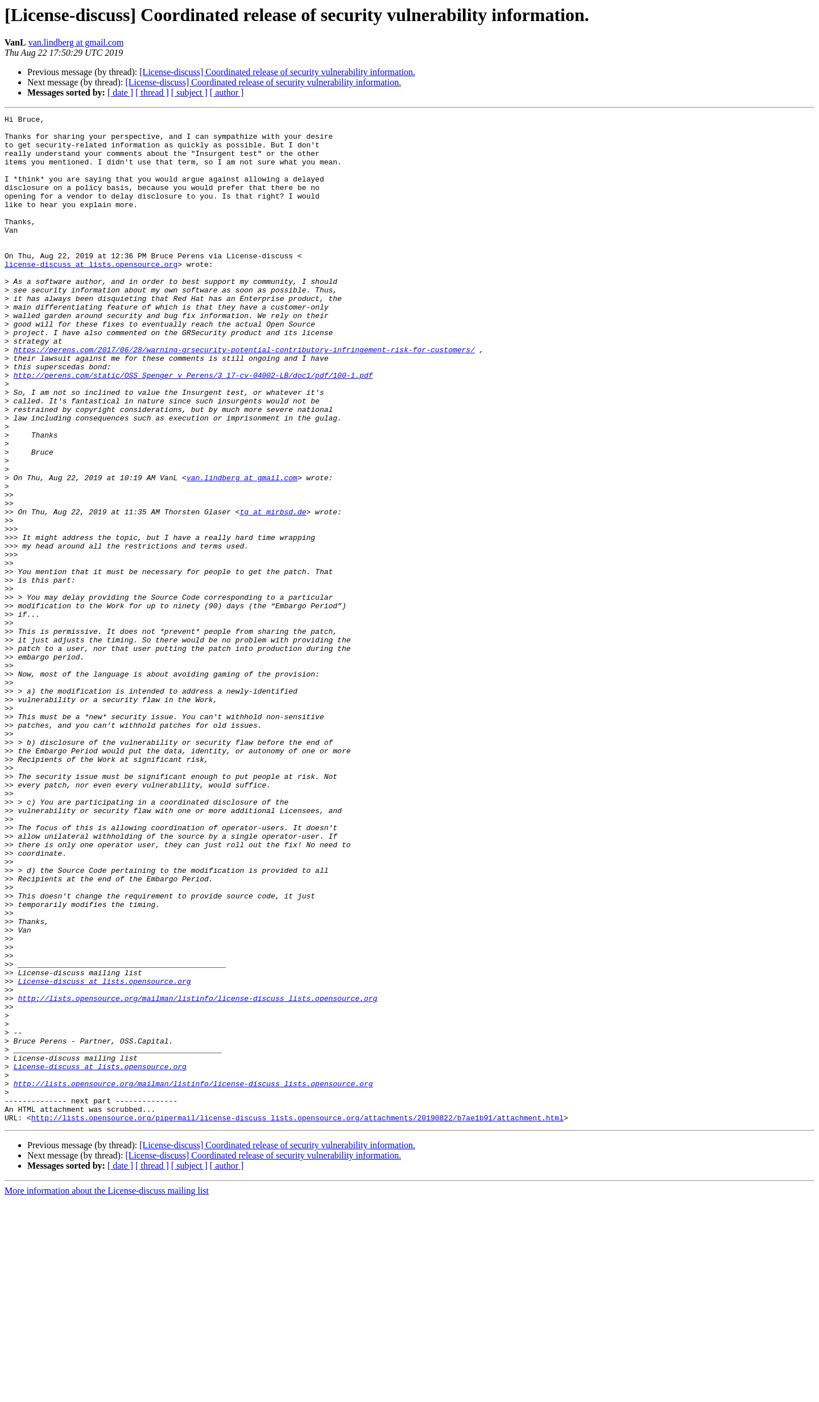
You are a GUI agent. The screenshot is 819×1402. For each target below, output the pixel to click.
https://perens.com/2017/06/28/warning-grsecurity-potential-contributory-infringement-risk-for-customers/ (244, 397)
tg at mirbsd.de (272, 592)
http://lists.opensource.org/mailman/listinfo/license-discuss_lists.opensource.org (197, 1175)
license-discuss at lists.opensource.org (91, 295)
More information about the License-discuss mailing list (107, 1392)
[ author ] (227, 92)
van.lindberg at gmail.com (76, 42)
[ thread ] (152, 92)
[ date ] (120, 92)
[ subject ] (189, 92)
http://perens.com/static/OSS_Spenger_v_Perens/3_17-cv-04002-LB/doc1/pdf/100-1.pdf (193, 428)
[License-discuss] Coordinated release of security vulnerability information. (277, 72)
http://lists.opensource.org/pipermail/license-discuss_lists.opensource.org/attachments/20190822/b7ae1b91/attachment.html (297, 1319)
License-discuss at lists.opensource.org (104, 1155)
